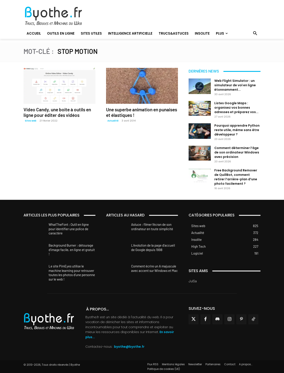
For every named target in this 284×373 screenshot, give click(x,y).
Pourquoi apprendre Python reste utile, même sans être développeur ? (237, 130)
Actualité (112, 120)
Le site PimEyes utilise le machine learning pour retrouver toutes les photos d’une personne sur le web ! (72, 272)
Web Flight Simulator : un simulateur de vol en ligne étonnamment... (235, 85)
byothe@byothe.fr (129, 346)
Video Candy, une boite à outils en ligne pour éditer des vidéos (57, 112)
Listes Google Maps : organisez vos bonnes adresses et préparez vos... (236, 107)
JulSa (193, 281)
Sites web (30, 120)
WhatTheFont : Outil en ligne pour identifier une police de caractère (69, 228)
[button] (255, 33)
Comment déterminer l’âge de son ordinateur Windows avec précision (236, 152)
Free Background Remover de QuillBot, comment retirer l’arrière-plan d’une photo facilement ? (235, 177)
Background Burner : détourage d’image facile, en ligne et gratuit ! (72, 249)
